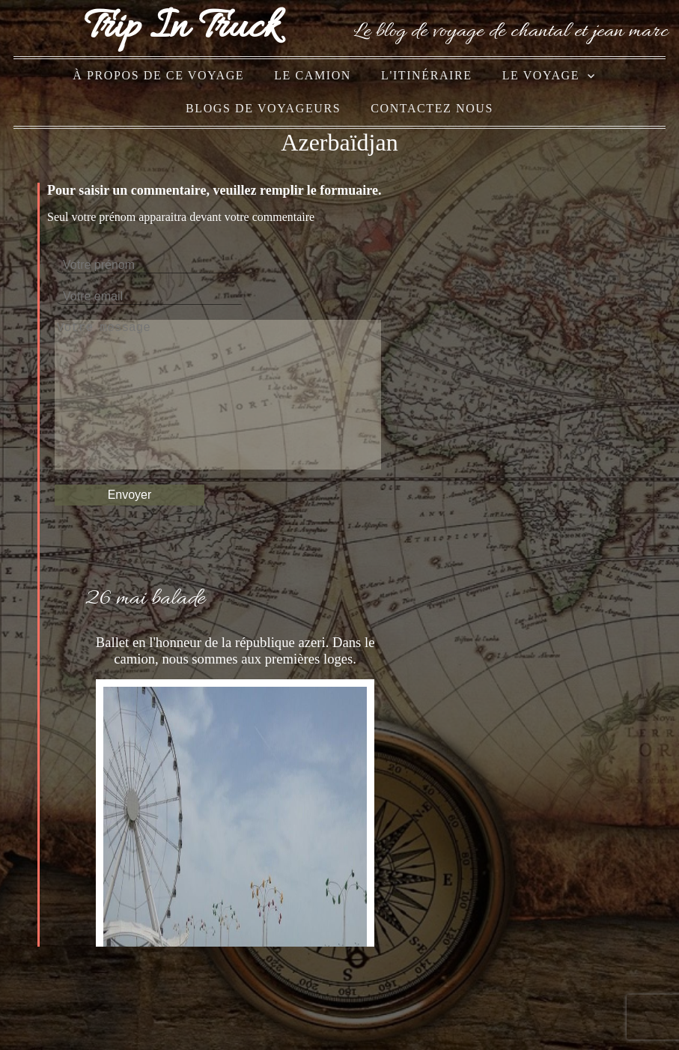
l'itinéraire (426, 75)
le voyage (540, 75)
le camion (312, 75)
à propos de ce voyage (158, 75)
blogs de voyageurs (263, 108)
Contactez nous (432, 108)
